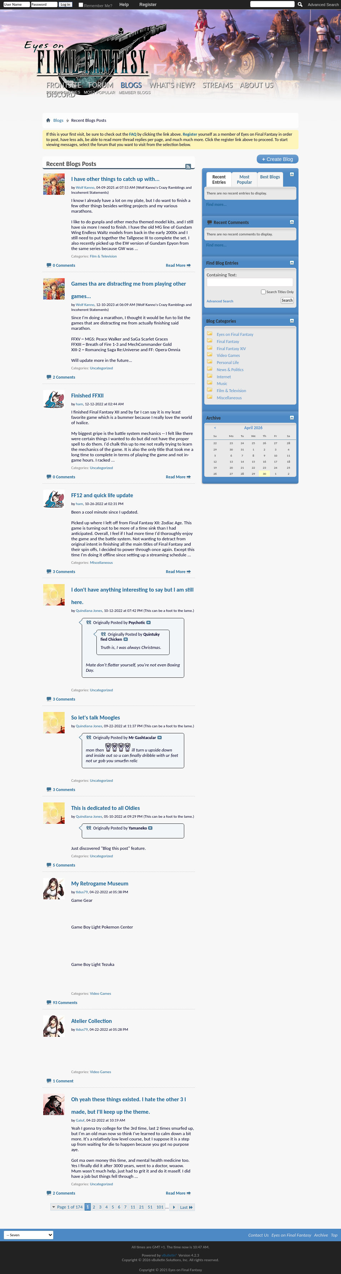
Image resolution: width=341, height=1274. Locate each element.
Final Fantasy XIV (231, 348)
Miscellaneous (101, 562)
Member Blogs (134, 92)
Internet (224, 376)
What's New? (172, 85)
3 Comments (64, 571)
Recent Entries (63, 92)
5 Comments (64, 865)
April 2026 (253, 427)
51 (150, 1207)
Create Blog (277, 159)
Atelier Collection (91, 1021)
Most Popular (99, 92)
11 (132, 1207)
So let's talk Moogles (95, 717)
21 (141, 1207)
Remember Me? (95, 6)
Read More (176, 265)
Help (124, 4)
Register (147, 4)
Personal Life (228, 362)
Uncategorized (101, 368)
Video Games (100, 993)
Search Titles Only (277, 292)
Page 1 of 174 (69, 1207)
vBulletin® (169, 1255)
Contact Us (259, 1235)
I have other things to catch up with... (115, 179)
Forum (101, 85)
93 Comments (65, 1002)
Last (186, 1207)
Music (222, 383)
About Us (256, 85)
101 (160, 1207)
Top (334, 1235)
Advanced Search (323, 4)
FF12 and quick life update (102, 495)
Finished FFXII (87, 395)
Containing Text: (250, 279)
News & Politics (230, 369)
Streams (217, 85)
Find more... (216, 204)
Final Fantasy (228, 341)
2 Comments (64, 377)
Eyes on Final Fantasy (235, 334)
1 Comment (63, 1080)
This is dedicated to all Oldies (105, 808)
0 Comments (64, 265)
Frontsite (63, 85)
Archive (321, 1235)
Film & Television (103, 256)
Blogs (130, 85)
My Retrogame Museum (99, 883)
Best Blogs (270, 177)
